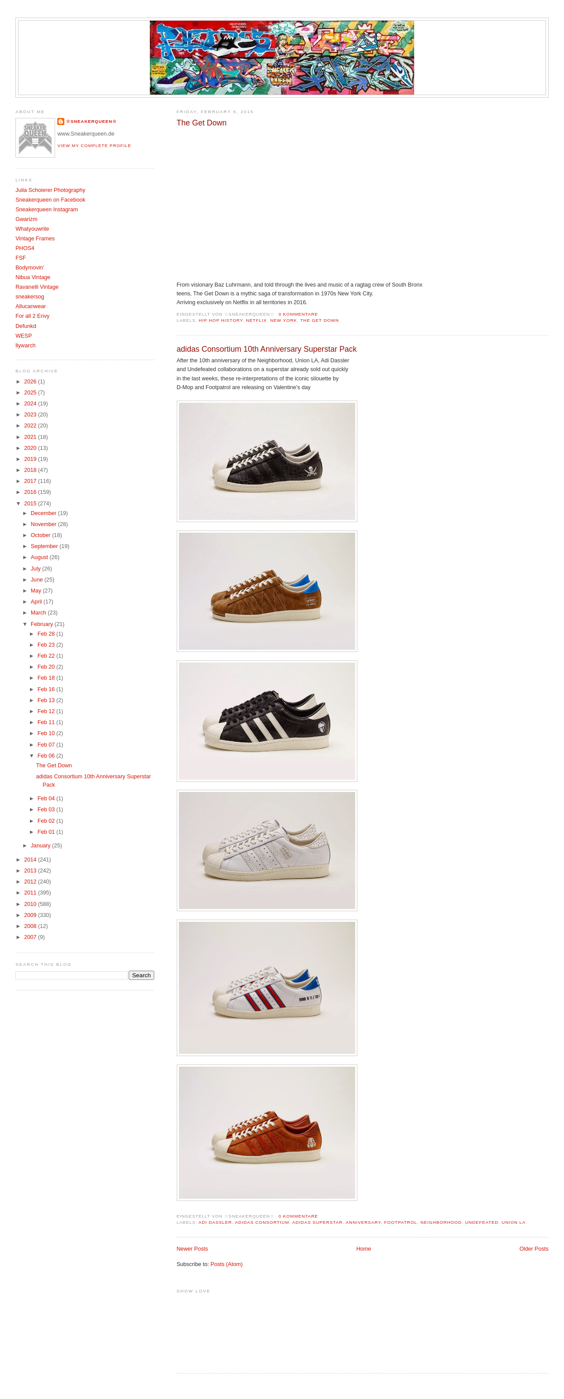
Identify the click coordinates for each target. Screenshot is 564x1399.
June (38, 580)
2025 (31, 393)
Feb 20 (46, 667)
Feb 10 (46, 733)
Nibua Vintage (32, 277)
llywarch (25, 345)
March (39, 613)
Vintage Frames (35, 239)
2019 (31, 459)
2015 (31, 504)
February (43, 624)
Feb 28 (46, 634)
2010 (31, 904)
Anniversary (363, 1222)
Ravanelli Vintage (37, 287)
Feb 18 (46, 678)
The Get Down (202, 122)
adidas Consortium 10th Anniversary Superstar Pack (267, 349)
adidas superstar (317, 1222)
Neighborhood (441, 1222)
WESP (23, 336)
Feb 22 (46, 656)
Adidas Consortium (262, 1222)
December (44, 513)
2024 (31, 404)
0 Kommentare (298, 314)
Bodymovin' (29, 268)
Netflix (256, 320)
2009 (31, 915)
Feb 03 (46, 809)
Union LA (514, 1222)
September (45, 546)
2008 (31, 926)
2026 (31, 382)
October (41, 535)
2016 (31, 492)
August (40, 557)
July (36, 569)
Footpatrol (400, 1222)
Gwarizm (26, 219)
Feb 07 (46, 745)
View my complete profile (94, 145)
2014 (31, 860)
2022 (31, 426)
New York (283, 320)
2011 (31, 893)
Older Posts (534, 1249)
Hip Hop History (221, 320)
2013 (31, 871)
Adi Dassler (215, 1222)
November (44, 524)
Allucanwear (30, 306)
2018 (31, 470)
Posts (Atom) (227, 1264)
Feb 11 (46, 722)
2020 (31, 448)
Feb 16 (46, 689)
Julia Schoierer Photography (50, 190)
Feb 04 (46, 798)
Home (363, 1249)
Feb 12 (46, 711)
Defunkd (25, 326)
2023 (31, 415)
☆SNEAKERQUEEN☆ (91, 121)
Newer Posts (192, 1249)
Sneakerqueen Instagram (46, 209)
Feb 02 (46, 821)
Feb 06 (46, 756)
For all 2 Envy (32, 316)
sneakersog (29, 297)
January (41, 846)
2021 (31, 437)
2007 (31, 937)
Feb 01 (46, 832)
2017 (31, 481)
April (37, 602)
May (37, 591)
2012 (31, 882)
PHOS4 (24, 248)
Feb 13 (46, 700)
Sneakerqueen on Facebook (50, 200)
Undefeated (481, 1222)
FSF (20, 258)
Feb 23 (46, 645)
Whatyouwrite (32, 229)
